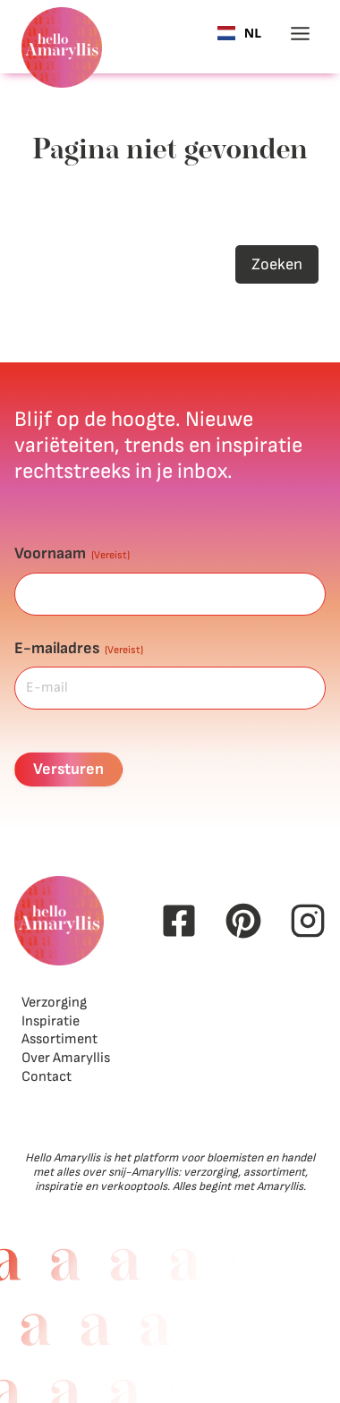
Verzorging (54, 1002)
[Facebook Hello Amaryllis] (179, 921)
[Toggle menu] (300, 33)
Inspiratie (50, 1021)
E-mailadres (78, 648)
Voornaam (72, 553)
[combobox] (239, 33)
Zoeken (276, 264)
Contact (46, 1076)
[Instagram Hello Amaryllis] (308, 921)
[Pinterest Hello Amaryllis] (243, 921)
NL (239, 33)
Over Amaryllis (65, 1058)
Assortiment (59, 1039)
